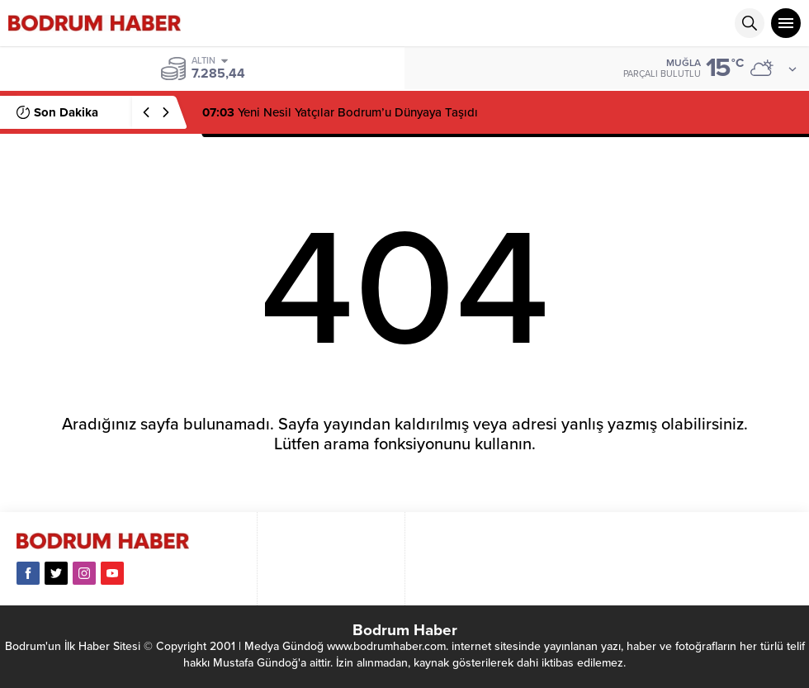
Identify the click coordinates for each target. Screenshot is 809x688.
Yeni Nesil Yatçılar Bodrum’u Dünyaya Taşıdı (340, 112)
